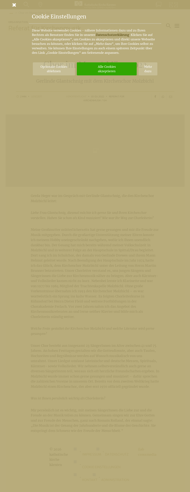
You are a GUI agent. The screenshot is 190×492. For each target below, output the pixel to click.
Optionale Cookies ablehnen (53, 69)
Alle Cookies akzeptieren (107, 69)
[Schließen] (95, 5)
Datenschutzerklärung (112, 35)
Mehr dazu (148, 69)
